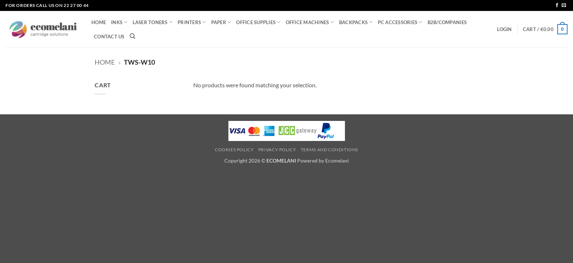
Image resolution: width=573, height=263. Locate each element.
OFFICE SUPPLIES (258, 22)
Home (105, 62)
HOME (98, 22)
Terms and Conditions (329, 149)
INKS (119, 22)
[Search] (132, 36)
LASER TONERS (153, 22)
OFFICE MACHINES (310, 22)
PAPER (221, 22)
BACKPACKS (356, 22)
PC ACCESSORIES (400, 22)
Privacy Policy (277, 149)
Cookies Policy (234, 149)
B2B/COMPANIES (447, 22)
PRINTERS (192, 22)
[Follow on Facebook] (557, 5)
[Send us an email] (564, 5)
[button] (504, 29)
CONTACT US (109, 36)
